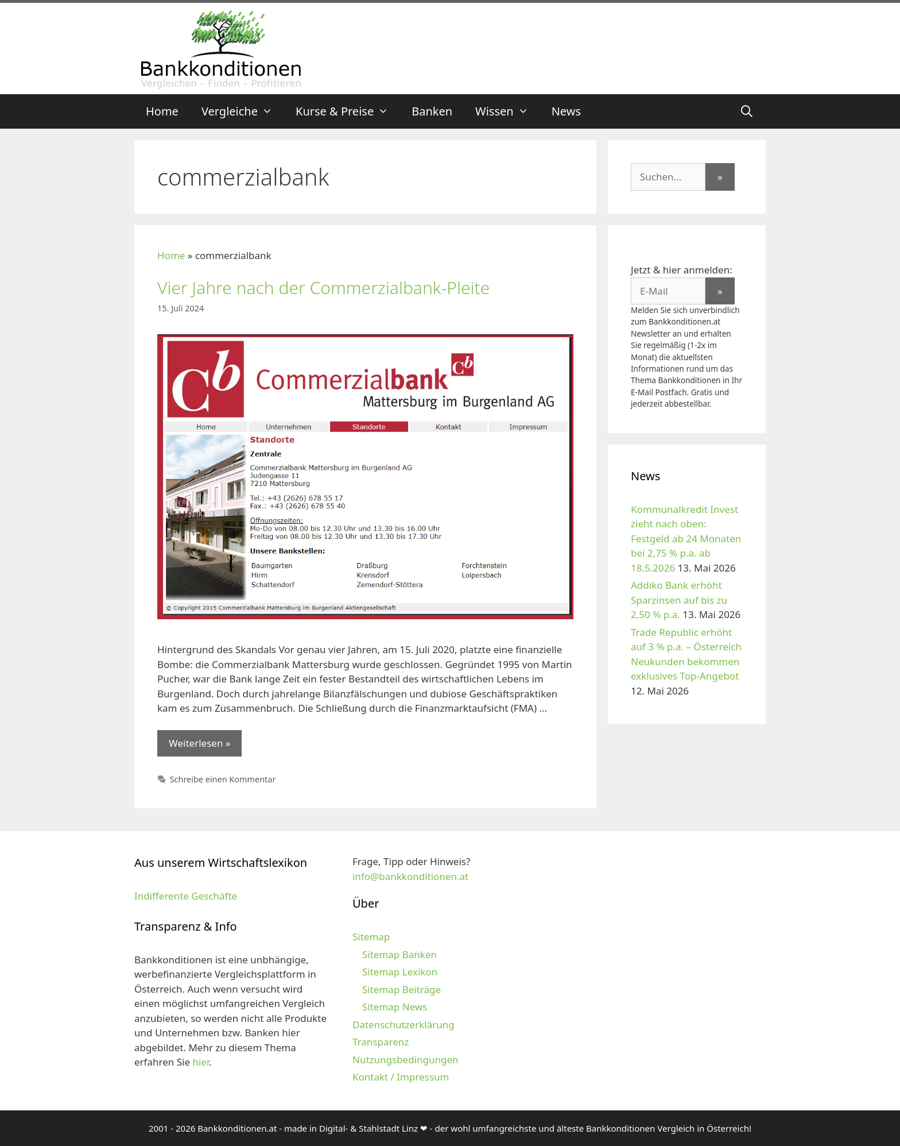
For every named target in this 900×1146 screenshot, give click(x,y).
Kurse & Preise (348, 111)
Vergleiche (242, 111)
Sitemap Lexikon (399, 971)
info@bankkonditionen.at (410, 876)
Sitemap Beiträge (401, 989)
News (566, 111)
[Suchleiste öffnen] (747, 111)
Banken (432, 111)
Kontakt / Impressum (400, 1076)
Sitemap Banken (399, 954)
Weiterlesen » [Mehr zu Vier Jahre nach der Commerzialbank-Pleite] (199, 743)
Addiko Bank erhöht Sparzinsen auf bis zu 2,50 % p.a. (679, 599)
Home (162, 111)
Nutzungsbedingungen (405, 1059)
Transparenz (380, 1041)
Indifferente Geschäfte (185, 895)
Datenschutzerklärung (403, 1024)
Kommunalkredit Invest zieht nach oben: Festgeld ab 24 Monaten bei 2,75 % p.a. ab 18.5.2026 (686, 538)
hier (200, 1061)
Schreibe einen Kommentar (223, 779)
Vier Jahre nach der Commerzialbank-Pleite (323, 287)
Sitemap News (394, 1006)
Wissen (507, 111)
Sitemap (371, 936)
